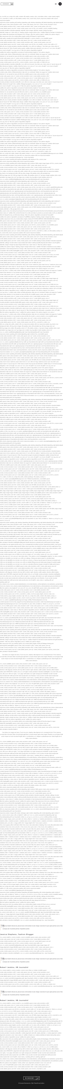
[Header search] (60, 4)
